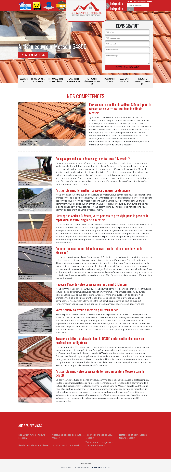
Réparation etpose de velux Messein (99, 436)
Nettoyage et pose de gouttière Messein (68, 436)
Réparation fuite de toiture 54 (37, 80)
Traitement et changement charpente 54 (142, 81)
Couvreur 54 (24, 80)
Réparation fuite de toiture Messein (31, 436)
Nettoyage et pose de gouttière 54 (56, 80)
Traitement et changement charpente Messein (99, 444)
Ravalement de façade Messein (34, 445)
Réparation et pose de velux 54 (73, 80)
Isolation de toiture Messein (66, 445)
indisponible (116, 3)
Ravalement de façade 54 (109, 80)
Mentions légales (100, 468)
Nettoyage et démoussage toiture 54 (92, 81)
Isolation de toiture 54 (124, 80)
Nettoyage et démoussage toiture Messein (133, 436)
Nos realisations (33, 55)
